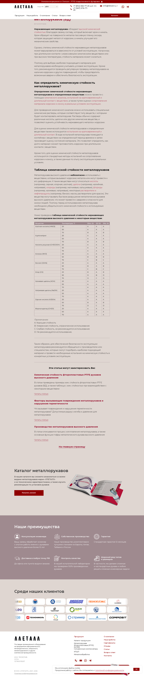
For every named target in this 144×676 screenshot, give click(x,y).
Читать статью (41, 394)
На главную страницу (72, 446)
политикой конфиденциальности (109, 670)
